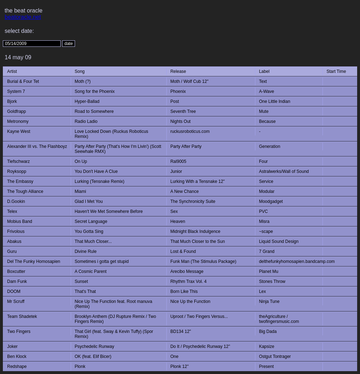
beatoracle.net (23, 17)
